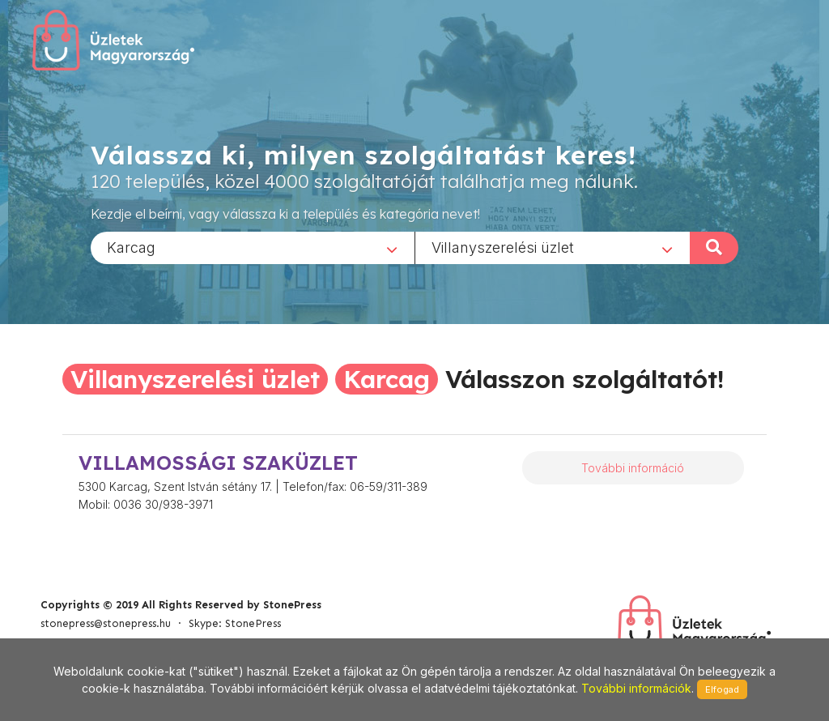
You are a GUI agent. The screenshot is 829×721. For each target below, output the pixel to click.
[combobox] (252, 247)
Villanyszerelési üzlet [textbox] (503, 246)
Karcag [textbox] (131, 246)
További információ (632, 468)
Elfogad (722, 689)
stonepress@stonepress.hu (105, 623)
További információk (636, 688)
